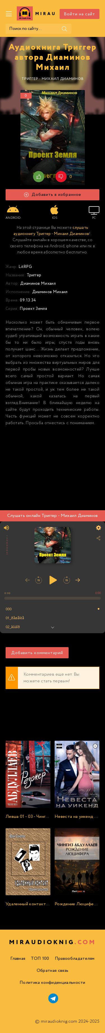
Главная (17, 958)
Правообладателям (75, 958)
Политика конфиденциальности (52, 982)
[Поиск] (64, 29)
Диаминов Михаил (38, 284)
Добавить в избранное (52, 194)
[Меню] (9, 14)
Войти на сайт (79, 14)
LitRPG (25, 267)
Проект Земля (33, 309)
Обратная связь (52, 970)
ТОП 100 (40, 958)
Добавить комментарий (37, 653)
